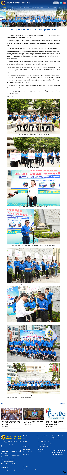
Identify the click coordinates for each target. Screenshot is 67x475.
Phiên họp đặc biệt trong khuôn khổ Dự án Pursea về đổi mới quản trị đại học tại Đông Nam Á (55, 423)
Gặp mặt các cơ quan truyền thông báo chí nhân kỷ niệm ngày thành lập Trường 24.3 (11, 423)
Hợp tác (48, 7)
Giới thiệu (12, 7)
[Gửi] (58, 3)
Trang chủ (4, 7)
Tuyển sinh (27, 7)
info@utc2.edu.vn (10, 459)
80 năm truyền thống (8, 9)
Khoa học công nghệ (38, 7)
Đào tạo (19, 7)
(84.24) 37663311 (10, 447)
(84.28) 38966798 (10, 461)
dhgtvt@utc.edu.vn (10, 444)
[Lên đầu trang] (64, 472)
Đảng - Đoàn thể (58, 7)
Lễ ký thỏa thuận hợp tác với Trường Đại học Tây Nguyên (33, 422)
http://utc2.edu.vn (11, 463)
